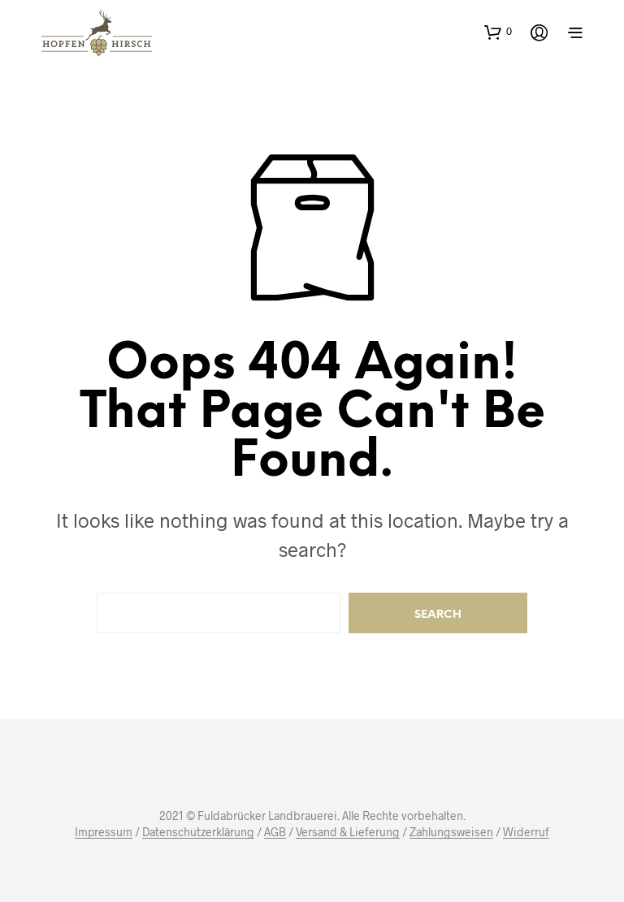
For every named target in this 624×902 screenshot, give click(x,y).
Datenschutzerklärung (198, 832)
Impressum (103, 832)
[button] (498, 32)
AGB (275, 832)
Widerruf (526, 832)
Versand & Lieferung (348, 832)
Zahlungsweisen (451, 832)
